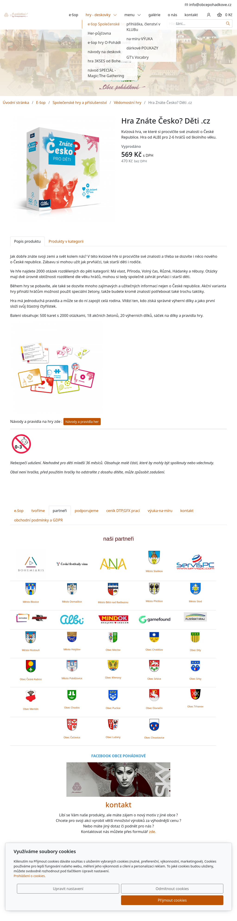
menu (132, 14)
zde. (152, 831)
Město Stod (195, 601)
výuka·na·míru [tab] (160, 510)
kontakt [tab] (186, 510)
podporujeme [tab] (87, 510)
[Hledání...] (195, 23)
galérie (154, 14)
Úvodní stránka (16, 102)
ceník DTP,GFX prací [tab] (123, 510)
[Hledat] (228, 23)
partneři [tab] (60, 510)
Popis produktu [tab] (27, 241)
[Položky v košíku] (219, 15)
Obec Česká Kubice (31, 679)
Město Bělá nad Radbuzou (113, 602)
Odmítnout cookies (155, 900)
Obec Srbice (154, 678)
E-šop (41, 102)
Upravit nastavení (108, 900)
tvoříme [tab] (38, 510)
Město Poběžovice (72, 678)
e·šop (73, 14)
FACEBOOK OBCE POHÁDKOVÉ (118, 755)
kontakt (191, 14)
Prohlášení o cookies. (30, 887)
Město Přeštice (154, 601)
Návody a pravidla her (82, 421)
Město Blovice (31, 601)
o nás (172, 14)
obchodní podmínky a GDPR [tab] (38, 520)
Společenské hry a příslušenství (80, 102)
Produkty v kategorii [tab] (66, 241)
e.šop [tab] (19, 510)
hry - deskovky (101, 14)
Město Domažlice (72, 601)
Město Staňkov (154, 571)
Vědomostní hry (127, 102)
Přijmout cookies (201, 900)
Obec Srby (195, 678)
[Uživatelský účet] (208, 15)
